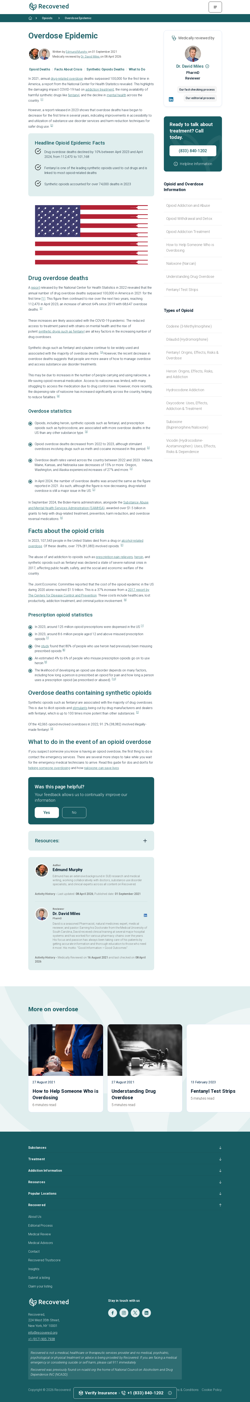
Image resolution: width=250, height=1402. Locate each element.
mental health (116, 95)
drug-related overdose (67, 79)
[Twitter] (135, 1312)
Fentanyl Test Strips (182, 289)
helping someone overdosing (49, 768)
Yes (46, 812)
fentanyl (73, 95)
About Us (34, 1217)
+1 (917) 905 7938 (41, 1339)
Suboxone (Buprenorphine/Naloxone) (187, 424)
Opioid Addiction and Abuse (188, 205)
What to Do (137, 69)
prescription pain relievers (114, 557)
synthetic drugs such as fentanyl (62, 331)
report (35, 287)
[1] (42, 99)
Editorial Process (40, 1225)
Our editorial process (200, 98)
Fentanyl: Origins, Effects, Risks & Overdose (192, 355)
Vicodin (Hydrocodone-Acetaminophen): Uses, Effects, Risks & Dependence (191, 446)
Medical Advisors (40, 1243)
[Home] (30, 18)
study (45, 646)
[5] (61, 518)
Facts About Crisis (68, 69)
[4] (58, 396)
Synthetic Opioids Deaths (106, 69)
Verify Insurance (101, 1393)
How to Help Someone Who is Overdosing (190, 247)
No (74, 812)
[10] (114, 679)
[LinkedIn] (171, 99)
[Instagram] (123, 1312)
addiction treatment (99, 89)
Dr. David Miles (90, 56)
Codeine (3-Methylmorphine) (189, 326)
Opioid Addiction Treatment (188, 232)
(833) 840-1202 (193, 150)
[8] (64, 650)
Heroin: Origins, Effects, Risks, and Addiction (189, 374)
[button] (192, 164)
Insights (33, 1269)
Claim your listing (40, 1286)
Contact (34, 1251)
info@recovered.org (43, 1333)
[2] (51, 125)
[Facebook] (112, 1312)
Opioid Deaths (40, 69)
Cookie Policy (212, 1390)
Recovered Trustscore (44, 1260)
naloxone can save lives (101, 768)
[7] (142, 625)
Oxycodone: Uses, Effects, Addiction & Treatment (187, 406)
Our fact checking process (197, 89)
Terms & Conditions (185, 1390)
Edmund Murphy (77, 51)
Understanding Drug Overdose (190, 276)
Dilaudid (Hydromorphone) (187, 339)
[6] (125, 600)
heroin (138, 557)
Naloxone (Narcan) (181, 263)
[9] (45, 662)
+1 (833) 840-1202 (146, 1393)
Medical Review (39, 1234)
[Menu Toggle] (215, 7)
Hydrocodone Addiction (185, 390)
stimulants (80, 708)
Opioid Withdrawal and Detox (189, 218)
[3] (101, 352)
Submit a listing (39, 1278)
